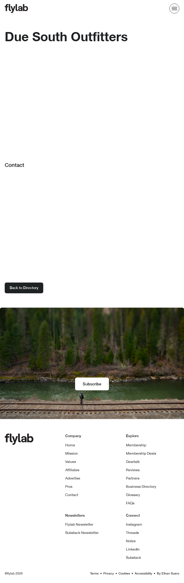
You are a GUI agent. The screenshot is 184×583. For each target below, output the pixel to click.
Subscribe (92, 384)
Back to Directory (24, 288)
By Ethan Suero (168, 573)
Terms (94, 573)
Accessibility (143, 573)
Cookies (124, 573)
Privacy (108, 573)
